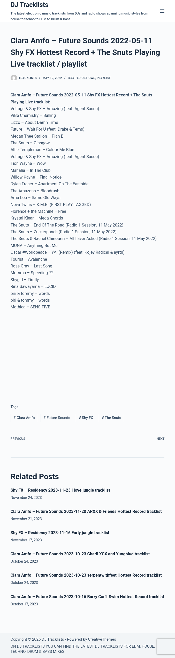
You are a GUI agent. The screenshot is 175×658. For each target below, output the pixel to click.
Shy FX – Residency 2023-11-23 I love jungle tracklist (60, 490)
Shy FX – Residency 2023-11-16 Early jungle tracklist (60, 532)
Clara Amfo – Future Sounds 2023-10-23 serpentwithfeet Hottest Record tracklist (86, 575)
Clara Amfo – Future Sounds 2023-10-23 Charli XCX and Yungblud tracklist (80, 553)
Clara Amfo (24, 418)
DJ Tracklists (29, 5)
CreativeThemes (102, 639)
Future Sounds (56, 418)
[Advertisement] (54, 353)
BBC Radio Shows (81, 78)
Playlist (104, 78)
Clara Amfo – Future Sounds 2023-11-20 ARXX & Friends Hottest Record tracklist (86, 511)
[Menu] (162, 11)
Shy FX (86, 418)
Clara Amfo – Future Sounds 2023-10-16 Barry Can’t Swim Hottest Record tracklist (87, 596)
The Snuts (111, 418)
